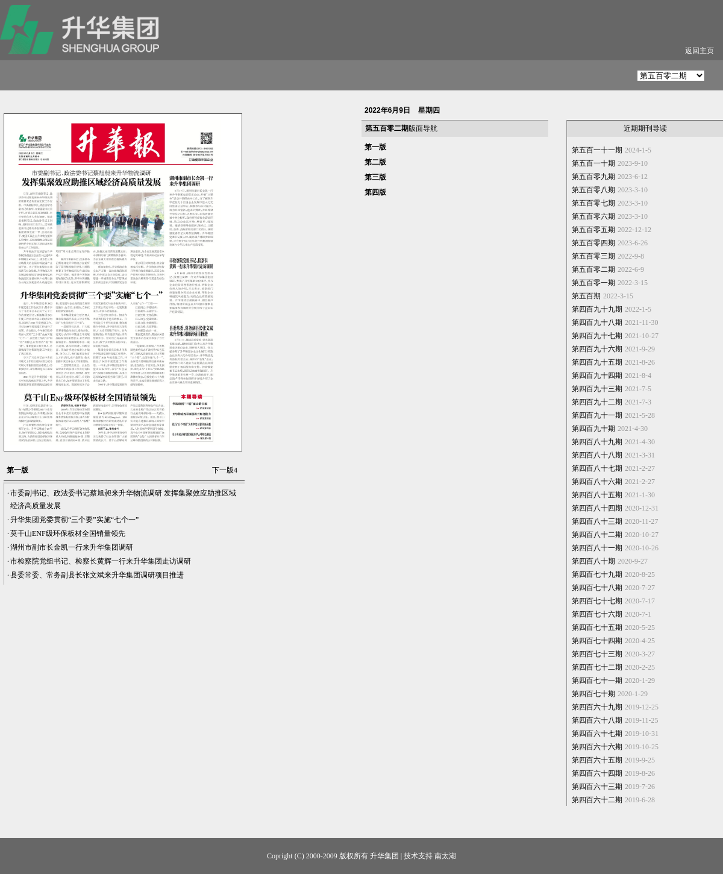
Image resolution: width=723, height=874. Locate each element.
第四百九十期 (593, 428)
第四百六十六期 (597, 747)
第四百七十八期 (597, 587)
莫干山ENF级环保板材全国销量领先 (67, 533)
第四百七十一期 (597, 680)
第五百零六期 (593, 216)
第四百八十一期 (597, 548)
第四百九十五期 (597, 362)
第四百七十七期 (597, 601)
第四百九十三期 (597, 389)
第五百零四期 (593, 243)
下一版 (224, 470)
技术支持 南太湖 (430, 856)
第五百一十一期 (597, 150)
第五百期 (586, 296)
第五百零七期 (593, 203)
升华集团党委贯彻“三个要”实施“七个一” (74, 519)
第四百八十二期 (597, 534)
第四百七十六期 (597, 614)
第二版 (375, 162)
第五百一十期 (593, 163)
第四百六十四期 (597, 773)
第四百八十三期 (597, 521)
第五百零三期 (593, 256)
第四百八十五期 (597, 495)
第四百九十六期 (597, 349)
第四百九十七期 (597, 336)
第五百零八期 (593, 190)
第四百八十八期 (597, 455)
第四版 (375, 192)
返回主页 (699, 50)
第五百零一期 (593, 282)
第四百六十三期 (597, 786)
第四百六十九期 (597, 707)
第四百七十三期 (597, 654)
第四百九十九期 (597, 309)
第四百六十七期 (597, 733)
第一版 (375, 147)
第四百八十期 (593, 561)
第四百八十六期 (597, 481)
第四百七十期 (593, 694)
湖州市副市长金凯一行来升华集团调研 (71, 547)
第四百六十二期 (597, 800)
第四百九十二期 (597, 402)
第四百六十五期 (597, 760)
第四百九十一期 (597, 415)
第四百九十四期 (597, 375)
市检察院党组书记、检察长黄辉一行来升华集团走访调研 (100, 561)
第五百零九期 (593, 176)
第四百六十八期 (597, 720)
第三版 (375, 177)
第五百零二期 (593, 269)
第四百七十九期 (597, 574)
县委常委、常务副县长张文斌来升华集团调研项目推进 (97, 575)
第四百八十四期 (597, 508)
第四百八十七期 (597, 468)
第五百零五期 (593, 229)
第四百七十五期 (597, 627)
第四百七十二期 (597, 667)
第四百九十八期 (597, 322)
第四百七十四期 (597, 641)
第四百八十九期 (597, 442)
